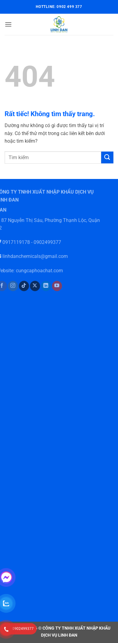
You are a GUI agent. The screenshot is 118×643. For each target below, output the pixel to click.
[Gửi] (107, 157)
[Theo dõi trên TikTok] (21, 286)
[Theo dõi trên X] (32, 286)
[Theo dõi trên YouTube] (54, 286)
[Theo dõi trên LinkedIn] (43, 286)
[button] (8, 24)
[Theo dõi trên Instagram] (9, 286)
